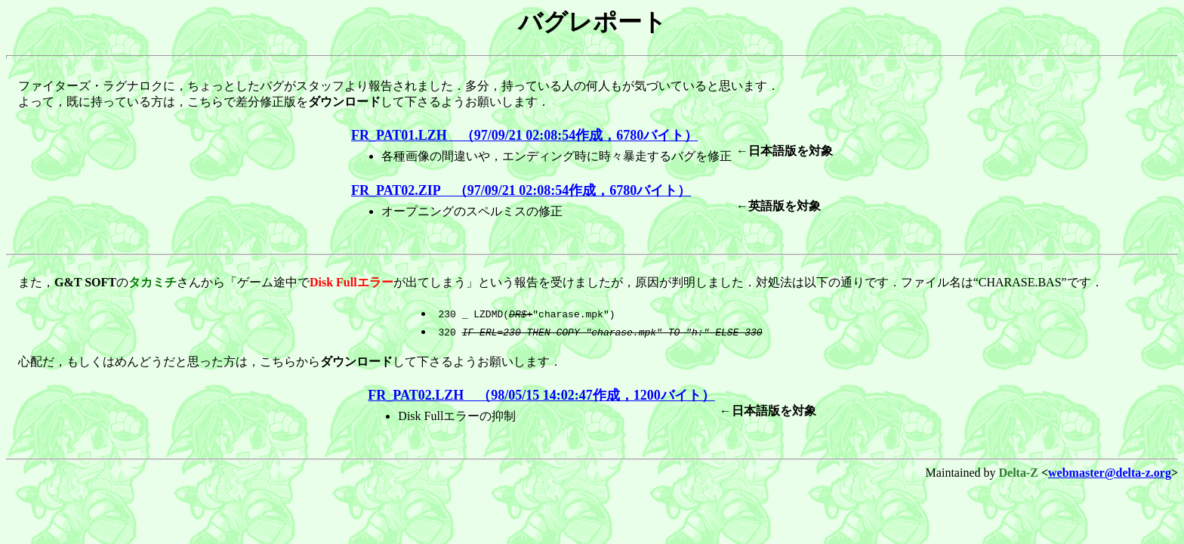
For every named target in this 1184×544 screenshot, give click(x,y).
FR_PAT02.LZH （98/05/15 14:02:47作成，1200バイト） (541, 395)
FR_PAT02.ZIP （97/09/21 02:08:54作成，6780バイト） (521, 190)
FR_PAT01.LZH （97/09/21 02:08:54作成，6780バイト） (524, 135)
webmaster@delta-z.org (1109, 472)
